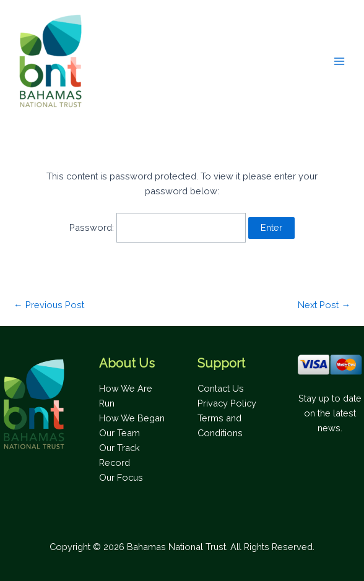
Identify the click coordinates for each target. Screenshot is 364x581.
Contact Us (220, 388)
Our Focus (121, 477)
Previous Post (49, 305)
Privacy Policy (226, 403)
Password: (157, 227)
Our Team (119, 433)
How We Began (132, 418)
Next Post (324, 305)
